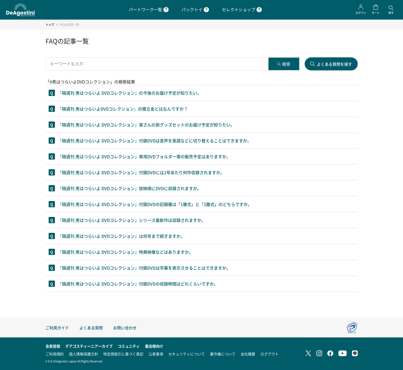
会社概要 (248, 353)
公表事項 (156, 353)
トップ (50, 25)
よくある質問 (91, 327)
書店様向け (154, 346)
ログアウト (269, 353)
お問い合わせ (125, 327)
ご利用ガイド (57, 327)
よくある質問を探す (334, 64)
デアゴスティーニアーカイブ (89, 346)
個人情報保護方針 (83, 353)
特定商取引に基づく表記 (123, 353)
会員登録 (53, 346)
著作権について (222, 353)
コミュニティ (129, 346)
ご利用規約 (55, 353)
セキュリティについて (186, 353)
